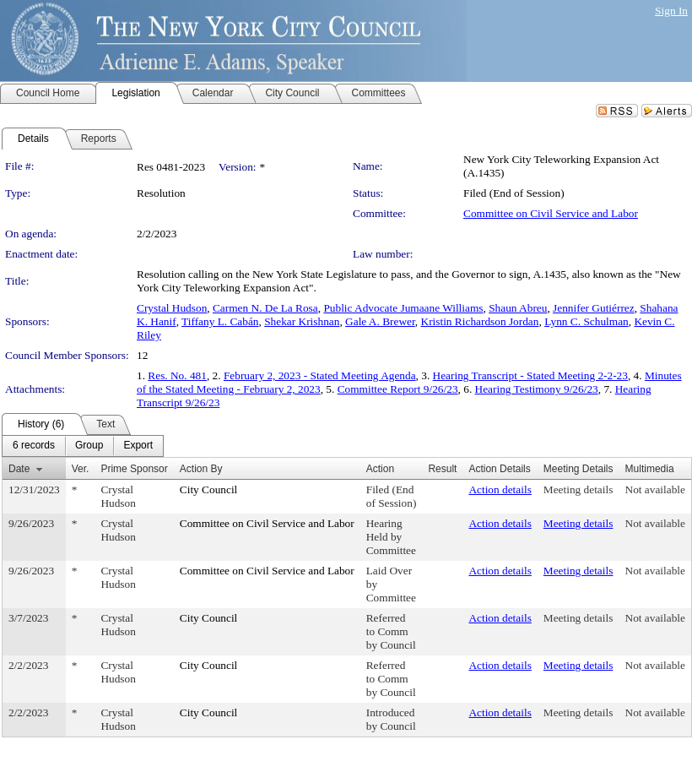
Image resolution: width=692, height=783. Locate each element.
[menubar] (83, 446)
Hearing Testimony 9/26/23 (536, 389)
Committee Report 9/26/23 (398, 389)
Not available (655, 489)
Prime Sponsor (133, 469)
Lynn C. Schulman (586, 321)
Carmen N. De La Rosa (265, 308)
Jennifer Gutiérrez (594, 308)
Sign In (671, 10)
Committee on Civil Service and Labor (550, 213)
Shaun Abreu (518, 308)
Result (442, 469)
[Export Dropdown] (138, 446)
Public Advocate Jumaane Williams (403, 308)
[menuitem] (34, 446)
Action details (499, 489)
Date (19, 469)
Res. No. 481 (177, 375)
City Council (209, 489)
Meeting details (578, 489)
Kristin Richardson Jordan (480, 321)
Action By (201, 469)
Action (380, 469)
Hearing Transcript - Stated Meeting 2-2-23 (530, 375)
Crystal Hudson (172, 308)
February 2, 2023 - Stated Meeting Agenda (320, 375)
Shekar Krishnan (301, 321)
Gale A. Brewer (380, 321)
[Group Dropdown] (89, 446)
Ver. (80, 469)
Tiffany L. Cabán (219, 321)
